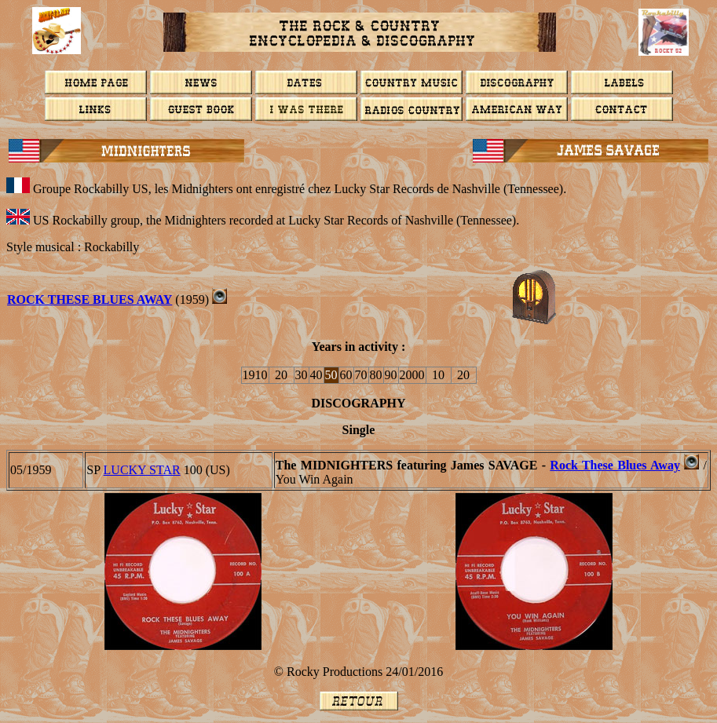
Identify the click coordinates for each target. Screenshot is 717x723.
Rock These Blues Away (89, 299)
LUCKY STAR (142, 470)
